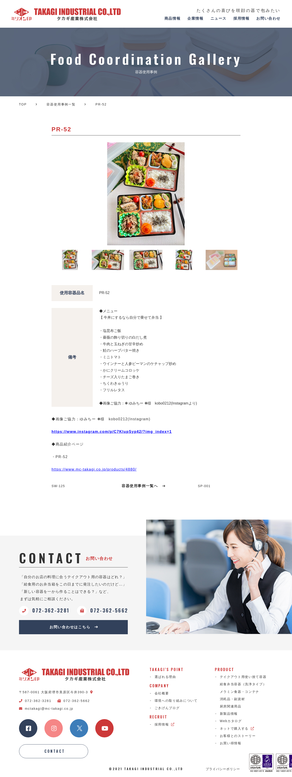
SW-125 (58, 486)
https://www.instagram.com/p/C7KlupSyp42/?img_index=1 (112, 432)
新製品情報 (229, 713)
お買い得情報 (230, 743)
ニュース (218, 18)
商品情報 (172, 18)
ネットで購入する (237, 728)
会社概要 (162, 693)
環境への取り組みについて (176, 700)
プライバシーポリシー (223, 768)
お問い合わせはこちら (73, 627)
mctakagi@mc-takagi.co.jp (46, 708)
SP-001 (204, 486)
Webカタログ (231, 721)
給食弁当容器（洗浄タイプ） (243, 684)
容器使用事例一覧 (61, 104)
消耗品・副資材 (232, 699)
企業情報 (195, 18)
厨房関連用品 (230, 706)
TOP (23, 104)
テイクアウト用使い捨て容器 (243, 677)
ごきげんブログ (167, 708)
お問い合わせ (268, 18)
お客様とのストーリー (238, 736)
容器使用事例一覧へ (144, 486)
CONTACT (54, 751)
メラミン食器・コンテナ (239, 691)
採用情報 (241, 18)
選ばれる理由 (165, 677)
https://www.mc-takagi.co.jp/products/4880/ (94, 469)
